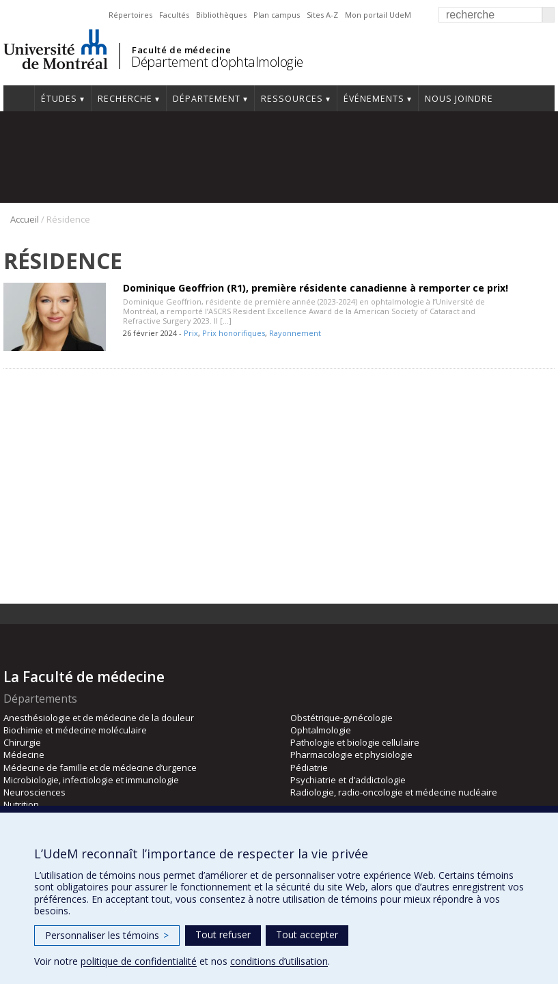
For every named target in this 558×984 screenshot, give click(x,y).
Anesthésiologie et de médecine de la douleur (98, 718)
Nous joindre (459, 98)
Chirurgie (22, 742)
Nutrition (21, 804)
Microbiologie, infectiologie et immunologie (91, 780)
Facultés (174, 15)
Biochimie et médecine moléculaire (75, 730)
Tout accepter (307, 934)
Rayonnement (295, 333)
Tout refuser (223, 934)
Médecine (23, 754)
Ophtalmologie (320, 730)
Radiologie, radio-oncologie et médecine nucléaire (393, 792)
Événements (374, 98)
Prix (191, 333)
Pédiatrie (309, 767)
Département (206, 98)
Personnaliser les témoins (107, 935)
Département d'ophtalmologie (217, 62)
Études (59, 98)
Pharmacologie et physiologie (351, 754)
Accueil (19, 98)
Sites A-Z (322, 15)
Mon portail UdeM (378, 15)
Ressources (292, 98)
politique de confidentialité (139, 961)
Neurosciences (34, 792)
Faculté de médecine (181, 50)
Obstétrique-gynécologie (341, 718)
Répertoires (130, 15)
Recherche (125, 98)
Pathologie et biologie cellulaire (354, 742)
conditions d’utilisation (279, 961)
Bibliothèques (221, 15)
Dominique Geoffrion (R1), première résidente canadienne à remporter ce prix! (315, 287)
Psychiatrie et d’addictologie (348, 780)
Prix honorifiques (233, 333)
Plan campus (276, 15)
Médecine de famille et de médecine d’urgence (100, 767)
